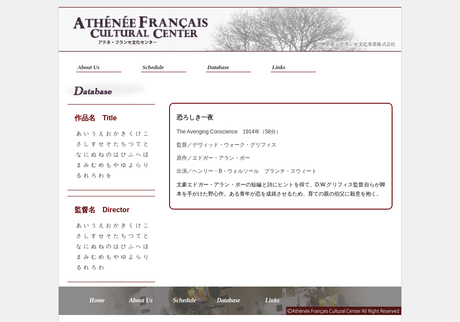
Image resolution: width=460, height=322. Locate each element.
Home (97, 300)
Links (278, 67)
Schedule (153, 67)
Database (218, 67)
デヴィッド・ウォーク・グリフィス (234, 145)
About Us (88, 67)
